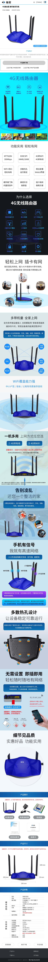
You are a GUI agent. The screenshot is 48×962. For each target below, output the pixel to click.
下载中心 (12, 955)
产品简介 (29, 51)
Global (39, 2)
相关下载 (24, 944)
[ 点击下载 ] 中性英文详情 (14, 67)
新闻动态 (36, 951)
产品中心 (12, 951)
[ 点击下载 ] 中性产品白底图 (31, 67)
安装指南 (8, 944)
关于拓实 (36, 955)
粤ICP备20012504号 (34, 960)
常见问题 (40, 944)
